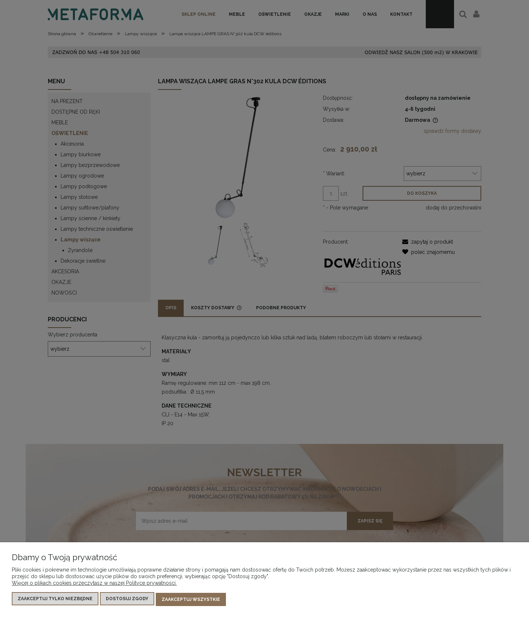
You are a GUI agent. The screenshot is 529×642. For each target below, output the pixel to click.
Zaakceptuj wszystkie (191, 600)
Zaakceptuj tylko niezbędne (55, 600)
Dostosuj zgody (127, 600)
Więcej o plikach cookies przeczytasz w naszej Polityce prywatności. (94, 584)
